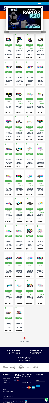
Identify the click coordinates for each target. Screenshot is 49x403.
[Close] (41, 7)
